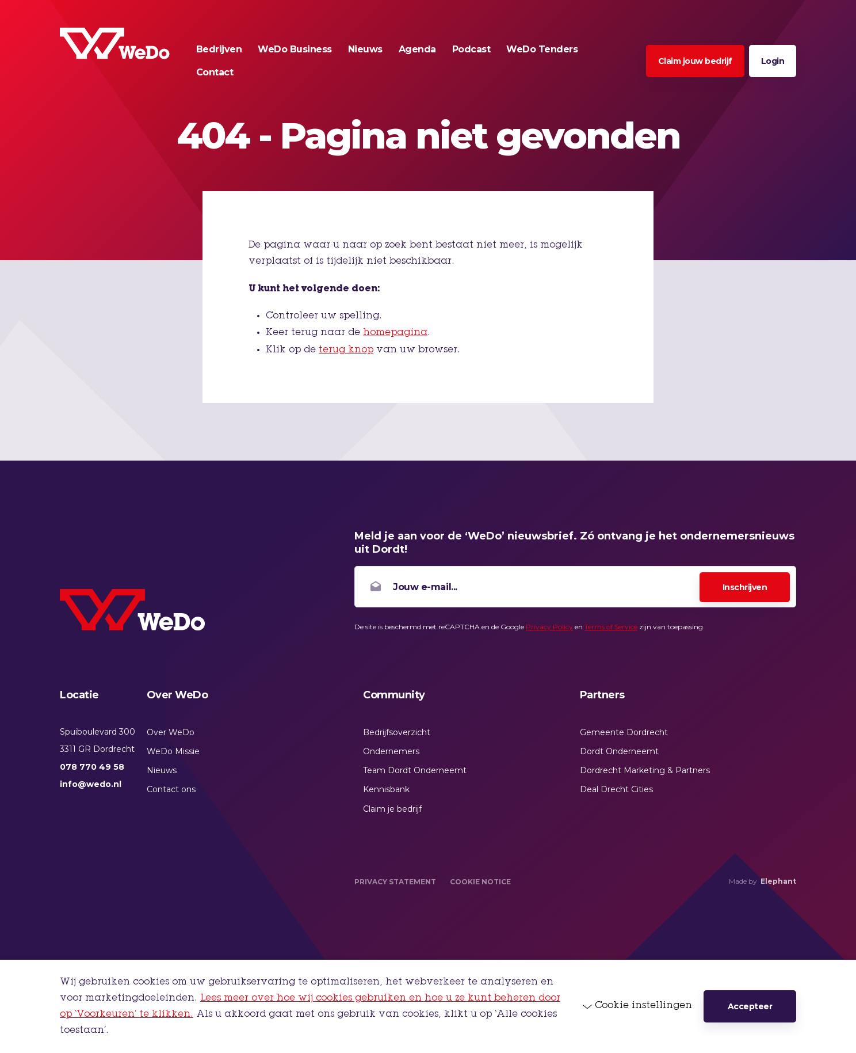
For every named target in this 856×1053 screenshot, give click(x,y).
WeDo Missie (173, 751)
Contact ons (171, 789)
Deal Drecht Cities (616, 789)
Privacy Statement (395, 881)
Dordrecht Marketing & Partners (645, 770)
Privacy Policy (549, 626)
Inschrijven (745, 587)
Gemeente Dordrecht (624, 732)
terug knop (346, 350)
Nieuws (162, 770)
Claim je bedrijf (392, 809)
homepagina (395, 332)
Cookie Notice (480, 881)
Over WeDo (170, 732)
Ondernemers (391, 751)
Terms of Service (610, 626)
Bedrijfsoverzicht (396, 732)
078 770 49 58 (92, 767)
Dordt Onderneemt (619, 751)
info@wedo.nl (90, 784)
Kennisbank (386, 789)
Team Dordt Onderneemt (415, 770)
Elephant (778, 881)
